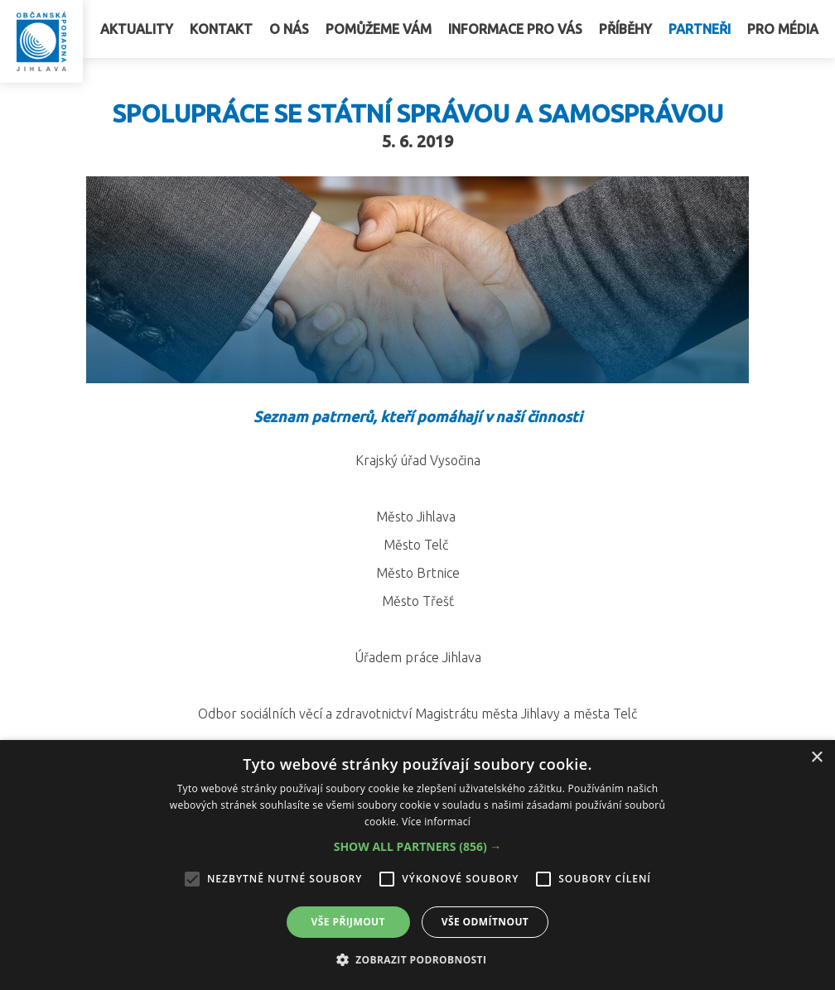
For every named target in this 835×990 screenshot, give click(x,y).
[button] (418, 847)
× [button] (816, 758)
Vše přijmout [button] (348, 922)
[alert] (417, 865)
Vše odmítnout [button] (485, 922)
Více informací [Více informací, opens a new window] (436, 822)
